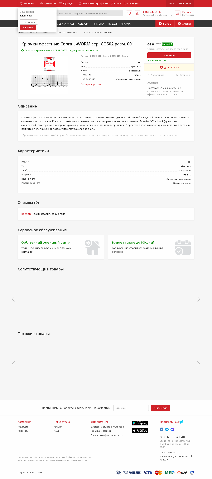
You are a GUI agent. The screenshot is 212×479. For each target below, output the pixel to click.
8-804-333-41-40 (172, 437)
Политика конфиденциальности (107, 435)
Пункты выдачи (131, 3)
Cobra (125, 56)
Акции (184, 23)
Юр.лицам (66, 3)
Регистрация (185, 3)
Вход (171, 3)
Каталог (58, 426)
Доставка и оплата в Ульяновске (107, 426)
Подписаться (160, 407)
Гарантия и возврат (101, 430)
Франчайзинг (48, 3)
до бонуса (169, 67)
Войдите (26, 213)
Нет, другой (29, 22)
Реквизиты (23, 430)
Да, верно (28, 27)
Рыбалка (98, 23)
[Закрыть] (54, 10)
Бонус (165, 23)
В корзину (169, 55)
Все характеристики (91, 84)
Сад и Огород (65, 23)
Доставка (116, 3)
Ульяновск (27, 3)
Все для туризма (119, 23)
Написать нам (169, 422)
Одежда (83, 23)
